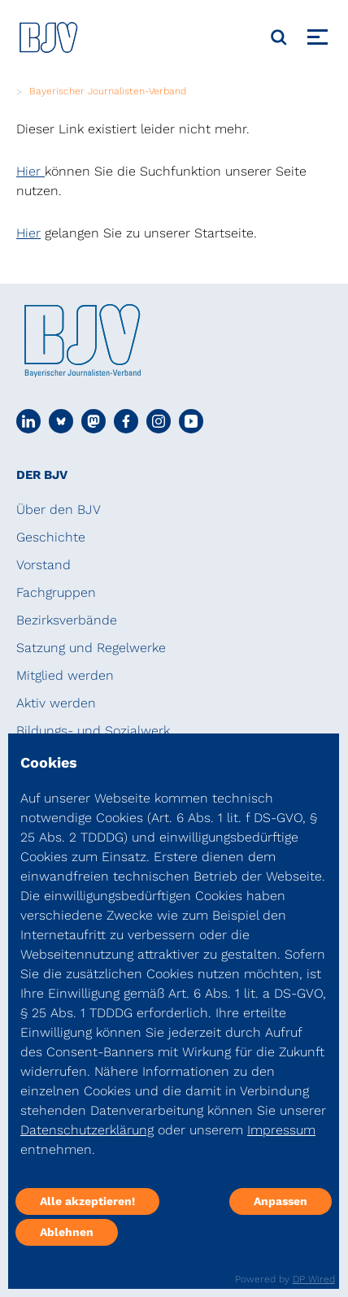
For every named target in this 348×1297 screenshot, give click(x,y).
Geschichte (50, 537)
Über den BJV (58, 509)
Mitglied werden (65, 675)
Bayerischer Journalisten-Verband (107, 91)
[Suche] (279, 37)
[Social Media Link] (28, 421)
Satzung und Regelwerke (91, 647)
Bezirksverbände (66, 620)
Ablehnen (67, 1231)
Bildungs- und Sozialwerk (93, 730)
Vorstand (43, 564)
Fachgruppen (56, 592)
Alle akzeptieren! (87, 1201)
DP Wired (314, 1279)
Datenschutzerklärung (87, 1130)
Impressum (281, 1130)
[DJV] (48, 37)
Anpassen (280, 1201)
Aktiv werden (56, 703)
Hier (30, 171)
